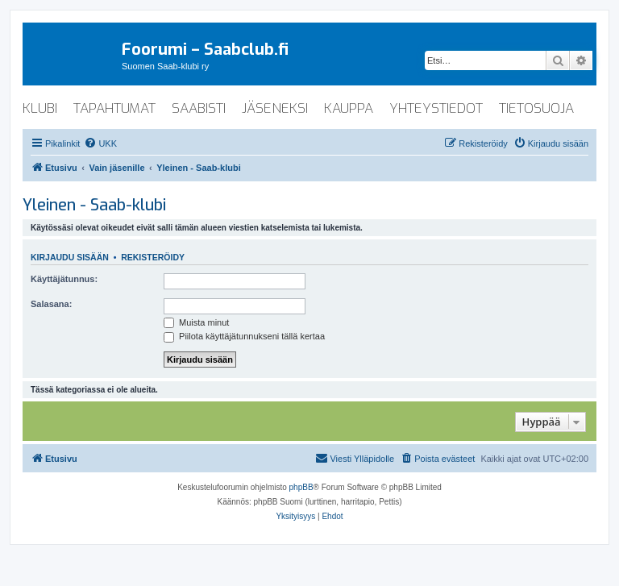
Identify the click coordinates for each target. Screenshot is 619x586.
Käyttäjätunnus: (64, 279)
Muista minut (196, 322)
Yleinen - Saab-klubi (94, 205)
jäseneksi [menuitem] (275, 108)
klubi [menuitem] (40, 108)
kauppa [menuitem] (348, 108)
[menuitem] (100, 143)
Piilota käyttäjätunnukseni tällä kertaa (244, 336)
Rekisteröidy (153, 257)
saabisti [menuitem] (199, 108)
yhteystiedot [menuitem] (436, 108)
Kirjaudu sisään (70, 257)
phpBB (301, 487)
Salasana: (51, 304)
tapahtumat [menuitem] (114, 108)
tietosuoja (536, 108)
